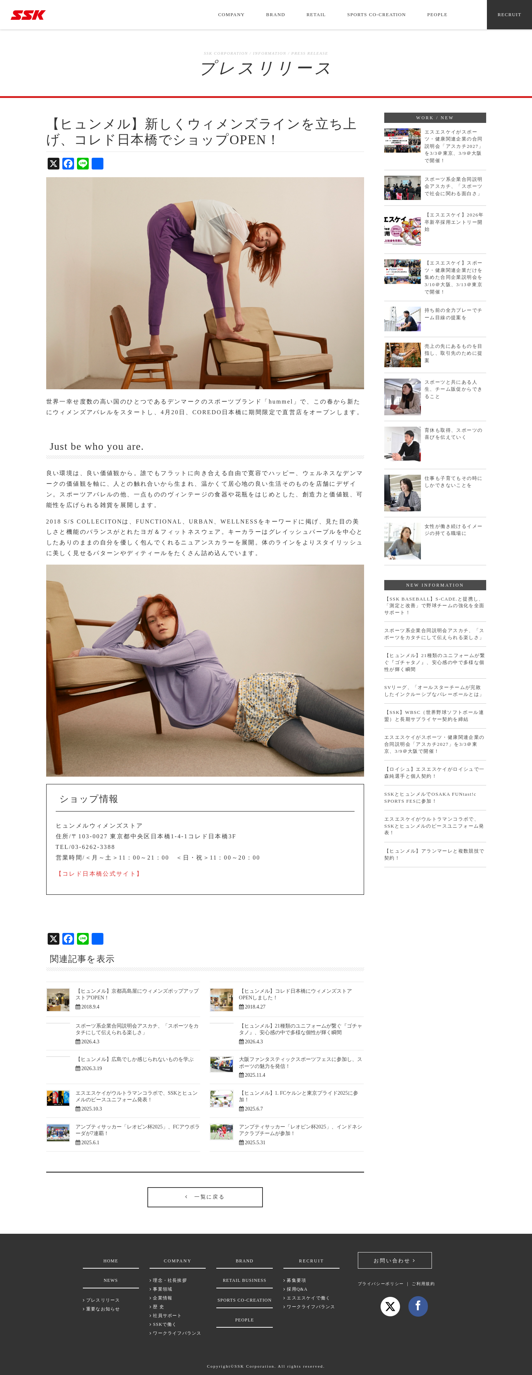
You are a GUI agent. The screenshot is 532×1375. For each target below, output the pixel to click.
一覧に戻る (205, 1197)
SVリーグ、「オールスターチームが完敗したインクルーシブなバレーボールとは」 (434, 691)
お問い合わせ (394, 1260)
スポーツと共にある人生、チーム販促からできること (454, 389)
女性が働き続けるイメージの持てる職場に (454, 530)
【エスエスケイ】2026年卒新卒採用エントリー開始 (454, 222)
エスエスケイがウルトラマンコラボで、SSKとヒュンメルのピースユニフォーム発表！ (434, 825)
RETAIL (316, 14)
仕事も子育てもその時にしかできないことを (454, 481)
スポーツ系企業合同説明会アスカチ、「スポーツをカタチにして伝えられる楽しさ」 (434, 634)
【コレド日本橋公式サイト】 (99, 874)
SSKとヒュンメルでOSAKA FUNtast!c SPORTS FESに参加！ (430, 797)
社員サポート (166, 1315)
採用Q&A (295, 1289)
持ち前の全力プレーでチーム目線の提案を (454, 313)
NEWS (111, 1280)
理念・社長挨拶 (168, 1280)
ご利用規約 (423, 1283)
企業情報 (161, 1298)
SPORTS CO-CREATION (376, 14)
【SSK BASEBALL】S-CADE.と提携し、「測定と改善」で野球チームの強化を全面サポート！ (434, 605)
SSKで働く (163, 1324)
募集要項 (294, 1280)
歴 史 (157, 1306)
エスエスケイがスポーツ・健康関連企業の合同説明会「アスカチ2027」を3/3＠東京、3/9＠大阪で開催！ (454, 146)
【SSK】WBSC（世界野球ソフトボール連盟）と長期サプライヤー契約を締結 (434, 716)
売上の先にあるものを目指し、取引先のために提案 (454, 353)
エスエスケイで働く (306, 1298)
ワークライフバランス (175, 1333)
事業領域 (161, 1289)
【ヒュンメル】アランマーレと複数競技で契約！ (434, 854)
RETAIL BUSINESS (245, 1280)
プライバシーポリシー (381, 1283)
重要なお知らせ (101, 1309)
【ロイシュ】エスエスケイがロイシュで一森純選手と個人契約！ (434, 772)
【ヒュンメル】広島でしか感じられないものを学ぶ (135, 1059)
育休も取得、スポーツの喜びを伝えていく (454, 433)
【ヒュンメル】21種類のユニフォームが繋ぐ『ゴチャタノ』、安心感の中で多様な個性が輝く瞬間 (434, 662)
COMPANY (231, 14)
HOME (110, 1260)
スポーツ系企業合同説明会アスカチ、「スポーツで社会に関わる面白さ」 (454, 186)
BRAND (275, 14)
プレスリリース (101, 1300)
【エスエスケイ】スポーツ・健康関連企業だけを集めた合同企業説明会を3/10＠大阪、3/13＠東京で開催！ (454, 277)
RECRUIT (509, 14)
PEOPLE (437, 14)
